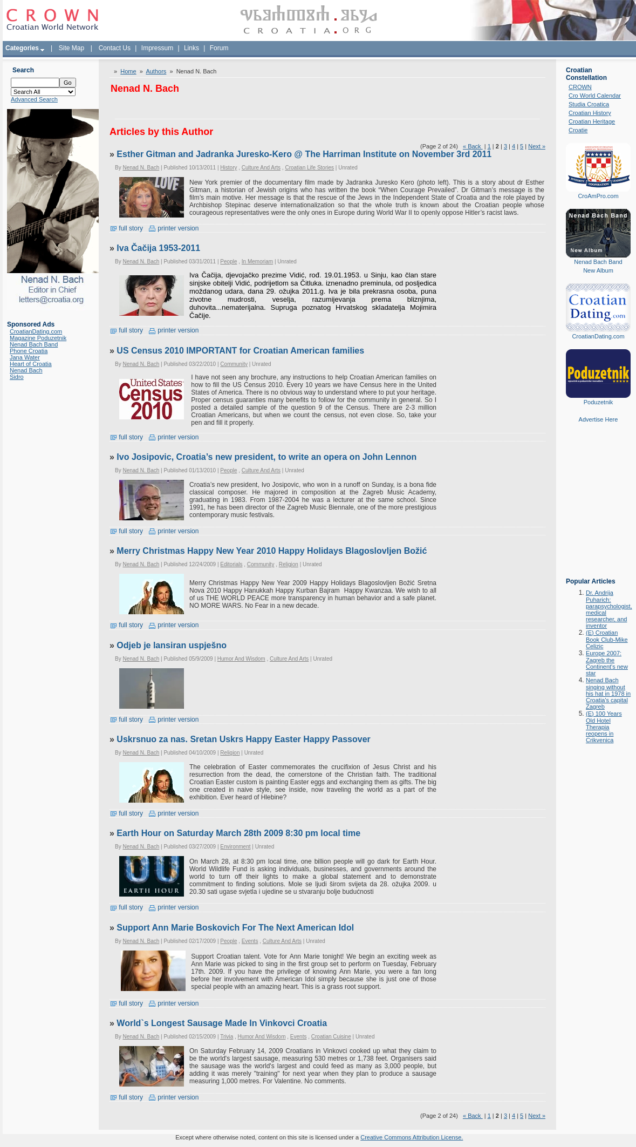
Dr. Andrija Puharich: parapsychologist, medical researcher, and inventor (609, 609)
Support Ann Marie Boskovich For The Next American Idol (235, 927)
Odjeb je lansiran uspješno (172, 645)
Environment (235, 847)
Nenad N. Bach (140, 168)
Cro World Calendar (595, 95)
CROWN (580, 87)
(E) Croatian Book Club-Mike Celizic (607, 639)
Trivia (226, 1037)
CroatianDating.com (36, 331)
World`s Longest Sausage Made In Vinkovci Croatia (222, 1023)
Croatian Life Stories (309, 168)
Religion (288, 564)
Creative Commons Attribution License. (411, 1137)
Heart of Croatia (31, 364)
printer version (173, 228)
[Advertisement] (598, 508)
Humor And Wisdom (241, 659)
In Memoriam (257, 261)
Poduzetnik (598, 402)
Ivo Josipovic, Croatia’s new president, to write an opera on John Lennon (266, 456)
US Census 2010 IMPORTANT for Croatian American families (240, 350)
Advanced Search (34, 99)
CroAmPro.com (598, 196)
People (228, 261)
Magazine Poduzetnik (38, 338)
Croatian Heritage (592, 121)
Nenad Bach (26, 370)
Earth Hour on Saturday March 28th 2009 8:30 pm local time (238, 833)
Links (191, 48)
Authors (156, 71)
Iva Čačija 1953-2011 (158, 248)
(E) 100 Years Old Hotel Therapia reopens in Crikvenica (604, 726)
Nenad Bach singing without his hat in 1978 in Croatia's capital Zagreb (608, 693)
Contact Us (115, 48)
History (228, 168)
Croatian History (590, 113)
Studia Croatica (589, 104)
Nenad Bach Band (34, 344)
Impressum (157, 48)
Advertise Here (598, 419)
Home (128, 71)
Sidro (17, 377)
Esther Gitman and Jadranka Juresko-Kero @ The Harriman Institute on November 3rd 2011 (304, 154)
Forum (219, 48)
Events (250, 941)
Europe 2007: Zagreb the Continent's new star (607, 663)
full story (126, 228)
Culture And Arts (261, 168)
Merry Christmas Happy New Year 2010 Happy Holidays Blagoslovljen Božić (272, 550)
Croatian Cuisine (331, 1037)
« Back (473, 146)
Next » (536, 146)
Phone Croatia (28, 351)
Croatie (578, 130)
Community (234, 364)
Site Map (71, 48)
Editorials (231, 564)
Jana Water (25, 357)
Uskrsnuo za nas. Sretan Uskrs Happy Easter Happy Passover (243, 739)
